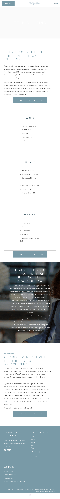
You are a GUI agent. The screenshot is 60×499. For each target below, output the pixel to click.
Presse (33, 448)
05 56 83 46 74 (9, 478)
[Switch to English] (30, 495)
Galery (33, 445)
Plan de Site (52, 489)
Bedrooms (34, 456)
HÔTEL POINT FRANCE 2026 (15, 489)
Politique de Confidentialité (41, 489)
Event (33, 436)
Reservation (34, 460)
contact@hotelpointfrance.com (15, 481)
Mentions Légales (28, 489)
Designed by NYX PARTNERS (48, 491)
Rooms (33, 439)
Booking (33, 442)
